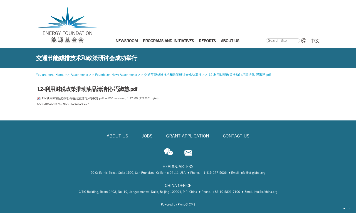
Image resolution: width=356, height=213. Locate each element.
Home (59, 75)
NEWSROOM (127, 40)
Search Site (265, 37)
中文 (315, 40)
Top (347, 208)
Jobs (147, 136)
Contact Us (236, 136)
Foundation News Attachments (116, 75)
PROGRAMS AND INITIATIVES (168, 40)
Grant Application (187, 136)
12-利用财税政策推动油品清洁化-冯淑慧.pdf (240, 75)
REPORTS (207, 40)
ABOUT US (230, 40)
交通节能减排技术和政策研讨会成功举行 (172, 75)
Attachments (79, 75)
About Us (117, 136)
